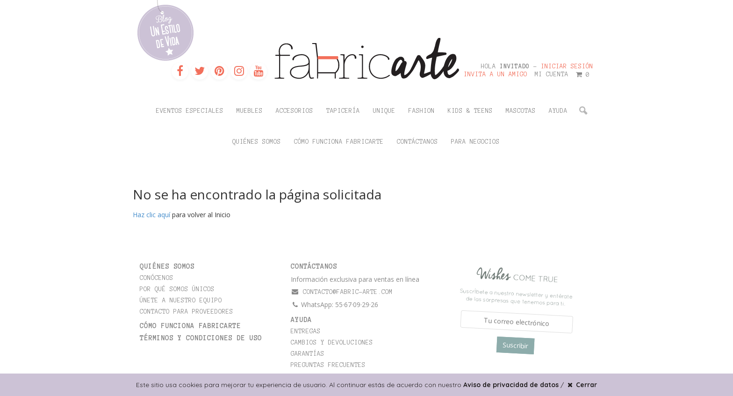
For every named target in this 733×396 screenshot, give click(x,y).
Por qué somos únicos (177, 289)
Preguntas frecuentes (328, 365)
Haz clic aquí (151, 214)
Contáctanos (417, 142)
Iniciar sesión (567, 66)
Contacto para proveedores (186, 311)
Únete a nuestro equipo (181, 300)
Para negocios (475, 142)
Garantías (307, 354)
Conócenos (156, 278)
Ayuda (558, 111)
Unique (384, 111)
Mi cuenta (551, 74)
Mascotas (521, 111)
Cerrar (581, 385)
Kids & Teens (470, 111)
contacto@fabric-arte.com (342, 291)
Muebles (250, 111)
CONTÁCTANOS (314, 266)
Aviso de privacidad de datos (511, 385)
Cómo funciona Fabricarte (339, 142)
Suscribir (515, 345)
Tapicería (343, 111)
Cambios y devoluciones (332, 342)
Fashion (422, 111)
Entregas (306, 331)
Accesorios (294, 111)
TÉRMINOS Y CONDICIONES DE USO (201, 338)
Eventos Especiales (189, 111)
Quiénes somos (256, 142)
